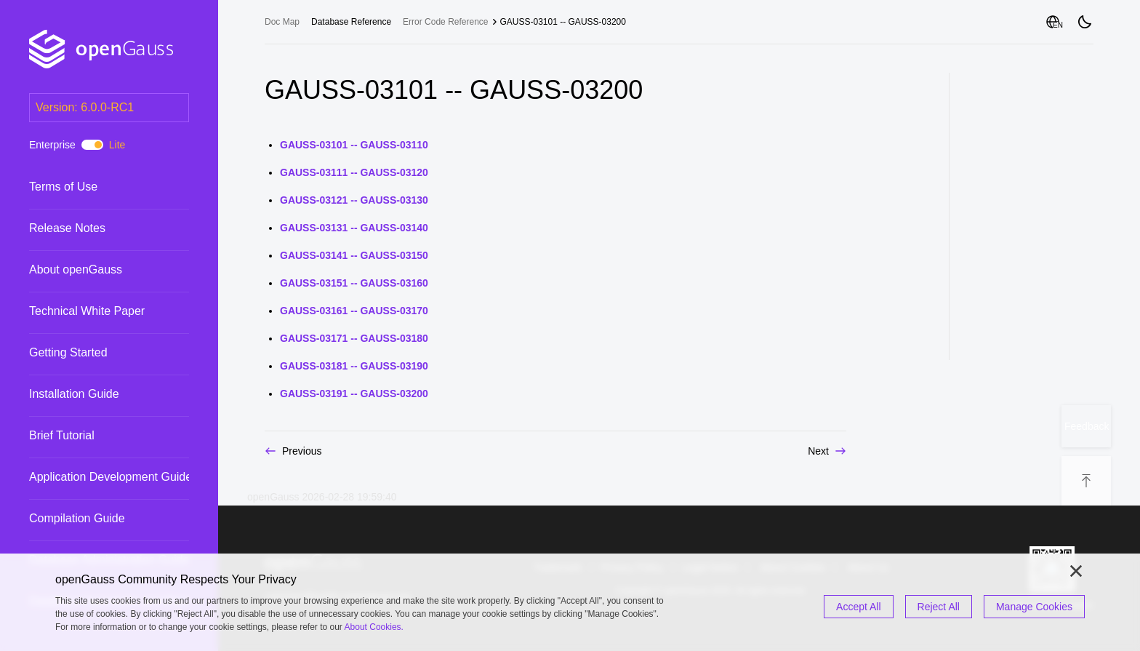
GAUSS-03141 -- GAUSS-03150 (354, 255)
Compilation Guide (77, 518)
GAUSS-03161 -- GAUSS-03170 (354, 310)
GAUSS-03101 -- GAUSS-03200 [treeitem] (563, 22)
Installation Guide (74, 394)
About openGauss (75, 269)
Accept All (858, 606)
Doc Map (282, 22)
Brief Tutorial (62, 435)
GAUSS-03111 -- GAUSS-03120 (354, 172)
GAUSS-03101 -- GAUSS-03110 (354, 145)
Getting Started (68, 352)
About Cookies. (374, 627)
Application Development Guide (110, 477)
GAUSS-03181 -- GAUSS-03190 (354, 366)
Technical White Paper (87, 311)
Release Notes (67, 228)
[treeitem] (109, 186)
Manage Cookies (1034, 606)
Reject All (939, 606)
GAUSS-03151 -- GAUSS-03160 (354, 283)
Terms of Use (63, 186)
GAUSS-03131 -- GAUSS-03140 (354, 227)
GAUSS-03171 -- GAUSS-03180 (354, 338)
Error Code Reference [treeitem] (445, 22)
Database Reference (351, 22)
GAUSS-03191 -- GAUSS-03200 (354, 393)
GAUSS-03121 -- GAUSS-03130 (354, 200)
